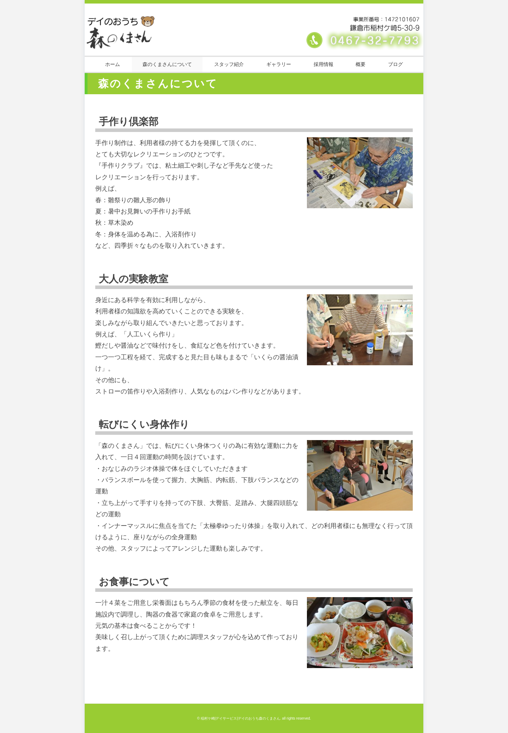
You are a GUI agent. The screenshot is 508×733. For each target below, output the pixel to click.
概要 (360, 64)
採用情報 (323, 64)
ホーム (112, 64)
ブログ (395, 64)
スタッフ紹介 (229, 64)
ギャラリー (278, 64)
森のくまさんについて (167, 64)
